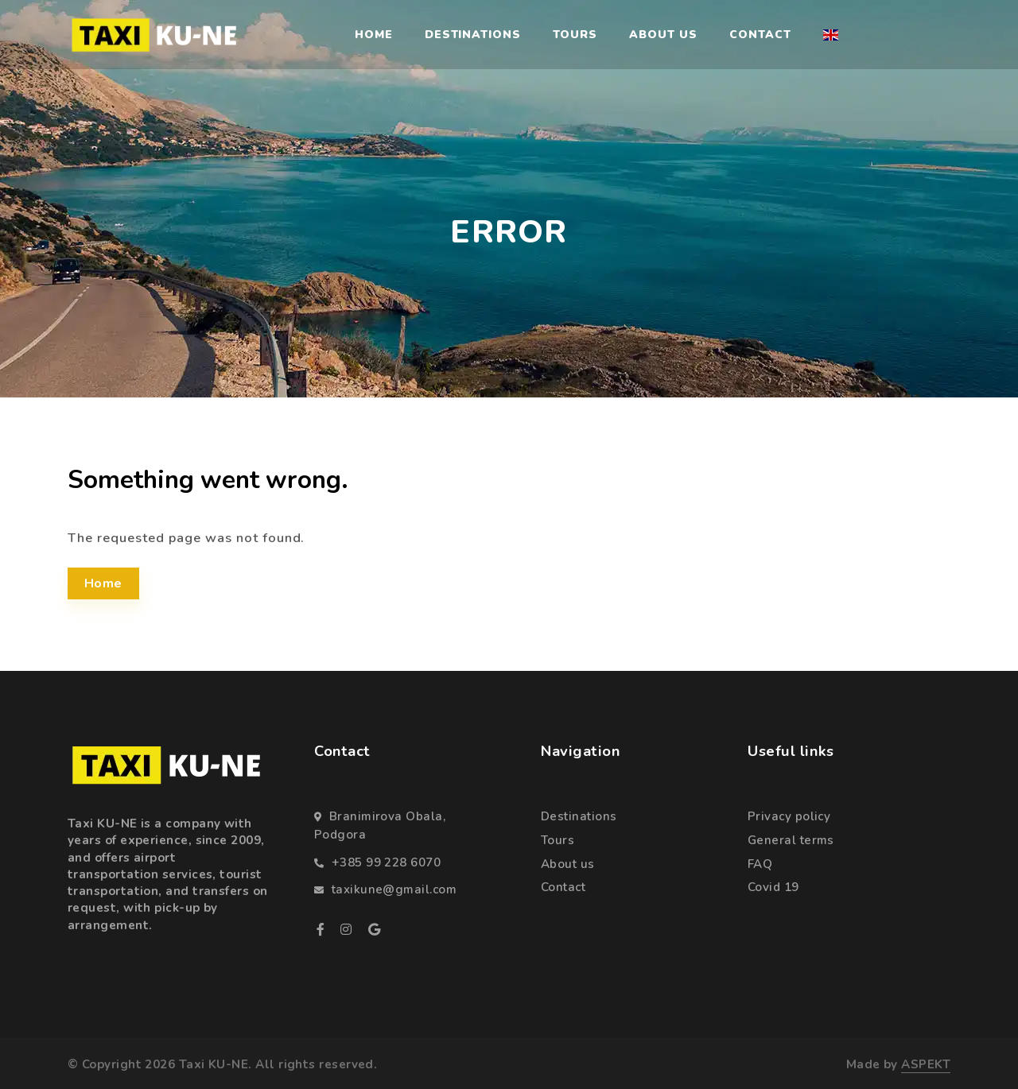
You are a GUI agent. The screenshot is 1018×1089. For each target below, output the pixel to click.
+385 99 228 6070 (386, 862)
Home (374, 34)
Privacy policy (789, 816)
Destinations (473, 34)
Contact (760, 34)
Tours (575, 34)
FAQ (760, 864)
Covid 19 (773, 887)
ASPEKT (925, 1064)
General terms (791, 840)
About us (663, 34)
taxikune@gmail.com (394, 889)
